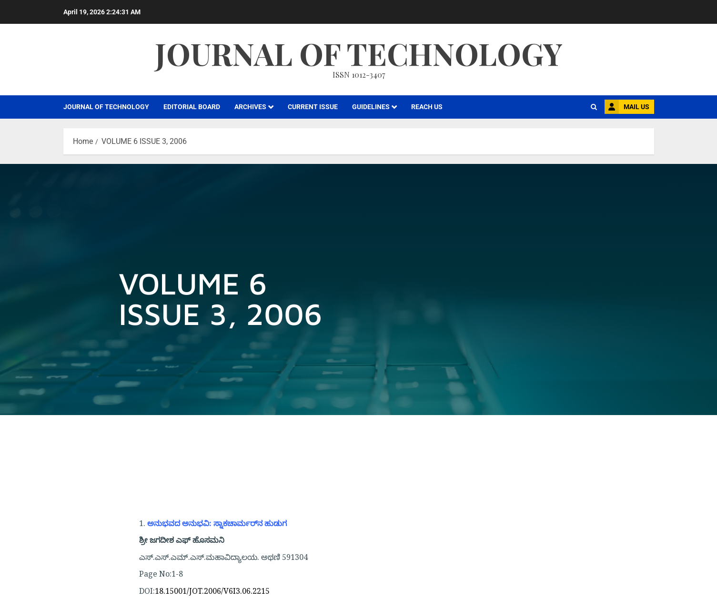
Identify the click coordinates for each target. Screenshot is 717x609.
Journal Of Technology (359, 53)
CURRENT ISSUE (313, 107)
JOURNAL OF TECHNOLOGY (106, 107)
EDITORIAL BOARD (191, 107)
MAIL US (627, 107)
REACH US (427, 107)
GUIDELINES (371, 107)
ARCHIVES (250, 107)
